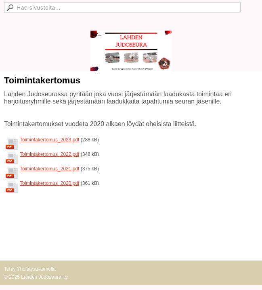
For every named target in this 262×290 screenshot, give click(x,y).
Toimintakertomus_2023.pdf (49, 140)
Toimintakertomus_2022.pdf (49, 154)
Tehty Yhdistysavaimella (30, 269)
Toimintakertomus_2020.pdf (49, 183)
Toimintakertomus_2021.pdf (49, 169)
